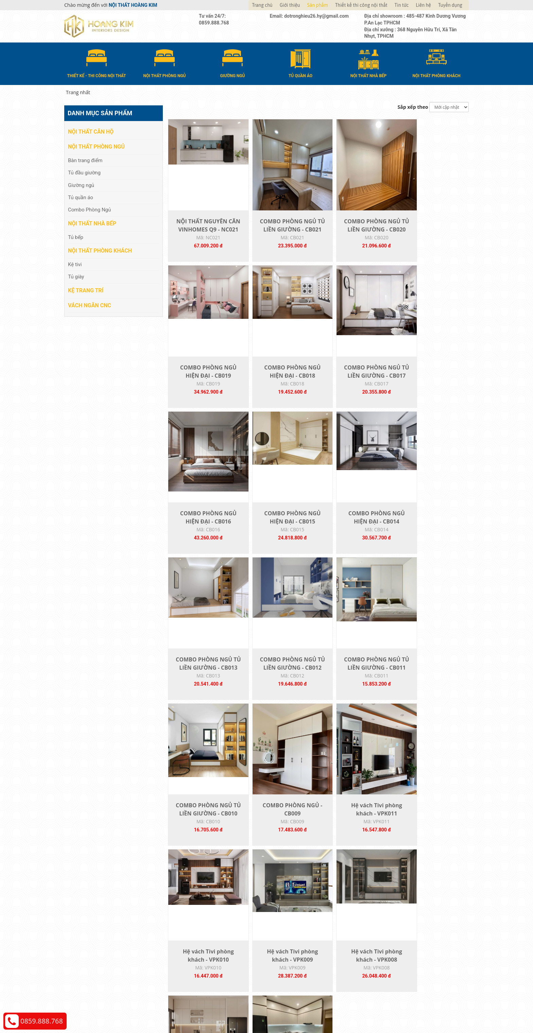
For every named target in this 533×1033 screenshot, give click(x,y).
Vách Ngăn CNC (89, 305)
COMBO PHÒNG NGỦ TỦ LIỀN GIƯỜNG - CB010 (204, 684)
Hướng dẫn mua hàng (297, 927)
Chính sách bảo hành (398, 957)
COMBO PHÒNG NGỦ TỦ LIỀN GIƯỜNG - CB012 (355, 534)
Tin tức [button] (402, 5)
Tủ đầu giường (84, 172)
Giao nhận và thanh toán (300, 937)
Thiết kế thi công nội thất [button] (361, 5)
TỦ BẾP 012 (355, 826)
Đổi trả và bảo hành (295, 947)
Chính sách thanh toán (400, 927)
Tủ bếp (75, 237)
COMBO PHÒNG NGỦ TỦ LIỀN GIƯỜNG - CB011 (431, 534)
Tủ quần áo (80, 197)
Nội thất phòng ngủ (96, 146)
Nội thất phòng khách (100, 250)
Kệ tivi (75, 264)
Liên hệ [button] (423, 5)
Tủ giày (76, 276)
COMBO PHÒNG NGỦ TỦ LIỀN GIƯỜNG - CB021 (280, 233)
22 (335, 880)
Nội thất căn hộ (91, 131)
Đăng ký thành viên (294, 957)
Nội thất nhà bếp (92, 223)
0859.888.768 (41, 1021)
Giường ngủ (81, 185)
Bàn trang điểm (85, 160)
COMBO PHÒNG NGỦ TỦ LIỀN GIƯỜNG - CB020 (355, 233)
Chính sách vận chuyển (400, 937)
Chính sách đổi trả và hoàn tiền (409, 947)
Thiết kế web (364, 1009)
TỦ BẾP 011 (431, 826)
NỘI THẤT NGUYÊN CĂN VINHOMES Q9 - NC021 (204, 233)
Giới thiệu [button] (290, 5)
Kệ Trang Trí (85, 290)
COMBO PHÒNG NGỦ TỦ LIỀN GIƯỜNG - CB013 (280, 534)
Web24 (383, 1009)
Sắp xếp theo (413, 106)
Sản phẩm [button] (317, 5)
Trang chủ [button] (262, 5)
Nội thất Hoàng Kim (329, 1009)
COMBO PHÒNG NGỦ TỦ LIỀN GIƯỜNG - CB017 (280, 383)
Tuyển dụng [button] (450, 5)
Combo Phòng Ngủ (89, 209)
